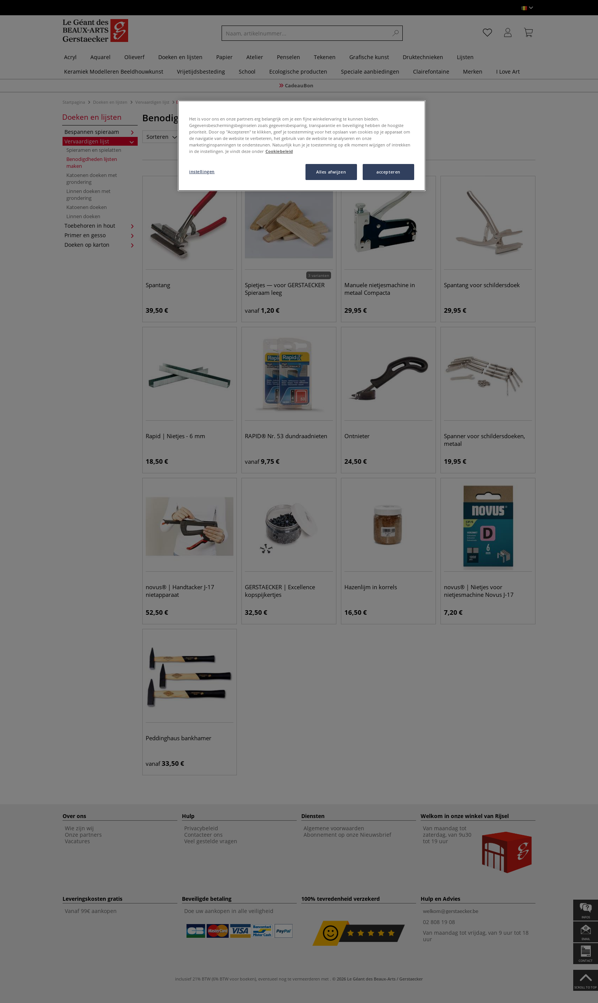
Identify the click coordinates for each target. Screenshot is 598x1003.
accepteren (388, 172)
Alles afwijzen (331, 172)
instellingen (202, 171)
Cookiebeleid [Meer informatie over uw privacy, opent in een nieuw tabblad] (279, 151)
